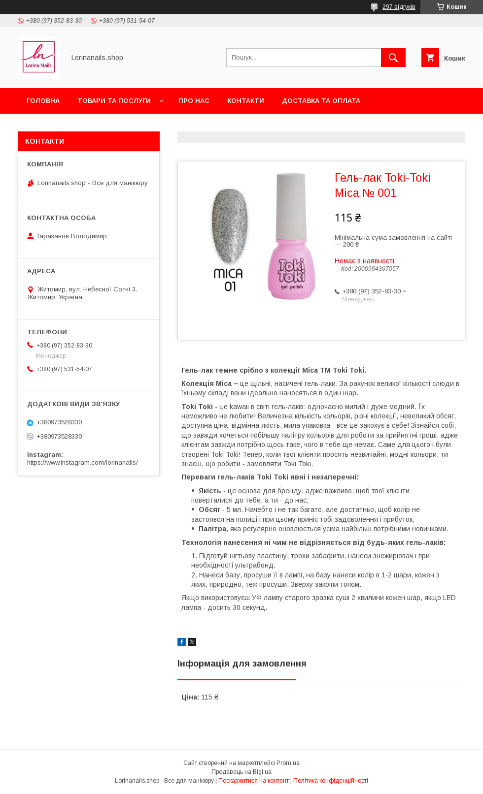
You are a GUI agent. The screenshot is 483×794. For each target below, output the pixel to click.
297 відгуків (398, 6)
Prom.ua (288, 763)
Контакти (245, 100)
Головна (43, 100)
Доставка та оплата (321, 100)
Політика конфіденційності (330, 780)
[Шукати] (393, 57)
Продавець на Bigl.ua (241, 771)
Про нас (193, 100)
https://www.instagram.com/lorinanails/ (82, 462)
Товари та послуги (114, 100)
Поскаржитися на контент (253, 780)
